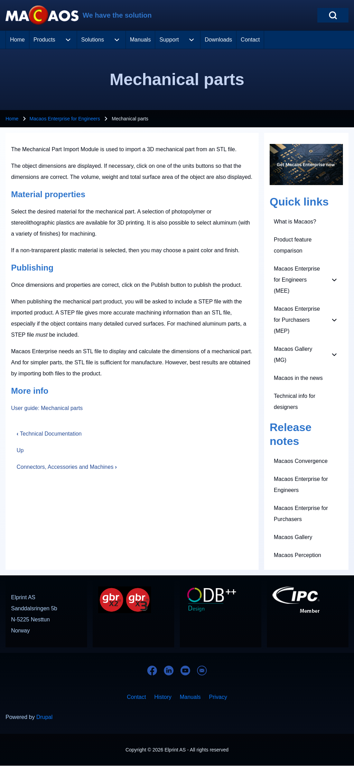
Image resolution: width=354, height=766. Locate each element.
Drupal (44, 717)
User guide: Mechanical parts (47, 408)
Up (20, 450)
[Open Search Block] (332, 15)
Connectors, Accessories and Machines (67, 467)
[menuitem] (17, 40)
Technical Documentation (49, 434)
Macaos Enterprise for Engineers (64, 118)
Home (12, 118)
